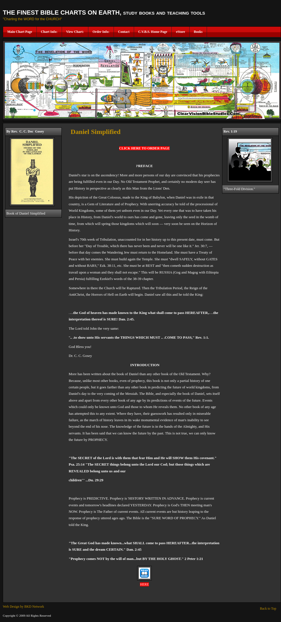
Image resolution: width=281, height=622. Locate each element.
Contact (124, 32)
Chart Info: (49, 32)
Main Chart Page (19, 32)
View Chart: (75, 32)
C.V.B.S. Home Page (152, 32)
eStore (180, 32)
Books (198, 32)
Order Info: (101, 32)
